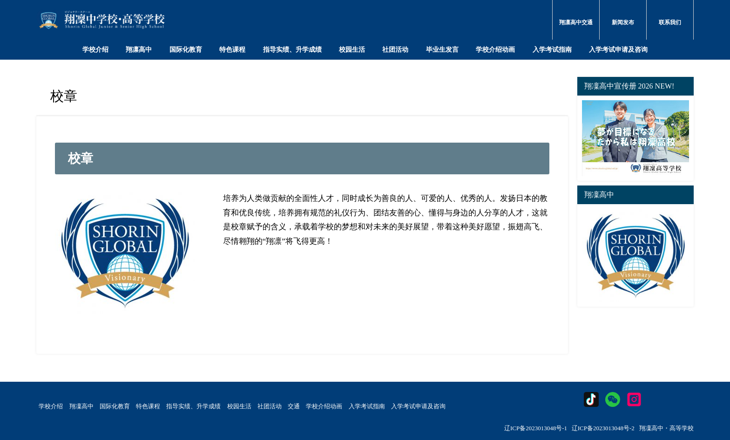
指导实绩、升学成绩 (292, 49)
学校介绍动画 (495, 49)
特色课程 (232, 49)
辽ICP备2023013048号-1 (535, 428)
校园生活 (352, 49)
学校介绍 (95, 49)
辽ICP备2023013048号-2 (603, 428)
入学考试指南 (552, 49)
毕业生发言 (442, 49)
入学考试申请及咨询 (618, 49)
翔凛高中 (139, 49)
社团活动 (395, 49)
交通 (294, 406)
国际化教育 (185, 49)
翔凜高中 (81, 406)
